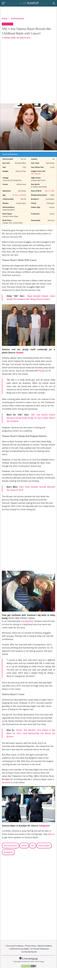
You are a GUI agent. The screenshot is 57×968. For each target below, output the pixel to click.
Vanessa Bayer (44, 845)
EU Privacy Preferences (40, 949)
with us (51, 834)
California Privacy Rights (19, 949)
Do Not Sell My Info (29, 952)
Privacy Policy (30, 946)
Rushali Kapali (10, 38)
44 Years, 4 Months (19, 195)
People (19, 352)
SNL (32, 845)
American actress (10, 845)
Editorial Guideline (45, 946)
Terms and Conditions (14, 946)
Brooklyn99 (8, 852)
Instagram (44, 825)
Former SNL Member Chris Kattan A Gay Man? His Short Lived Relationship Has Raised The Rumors (31, 733)
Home (4, 18)
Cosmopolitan (27, 621)
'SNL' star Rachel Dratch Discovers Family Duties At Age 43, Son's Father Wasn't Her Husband (31, 417)
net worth (6, 782)
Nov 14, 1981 (49, 191)
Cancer (24, 845)
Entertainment (17, 18)
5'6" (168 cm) (35, 174)
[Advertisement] (28, 71)
